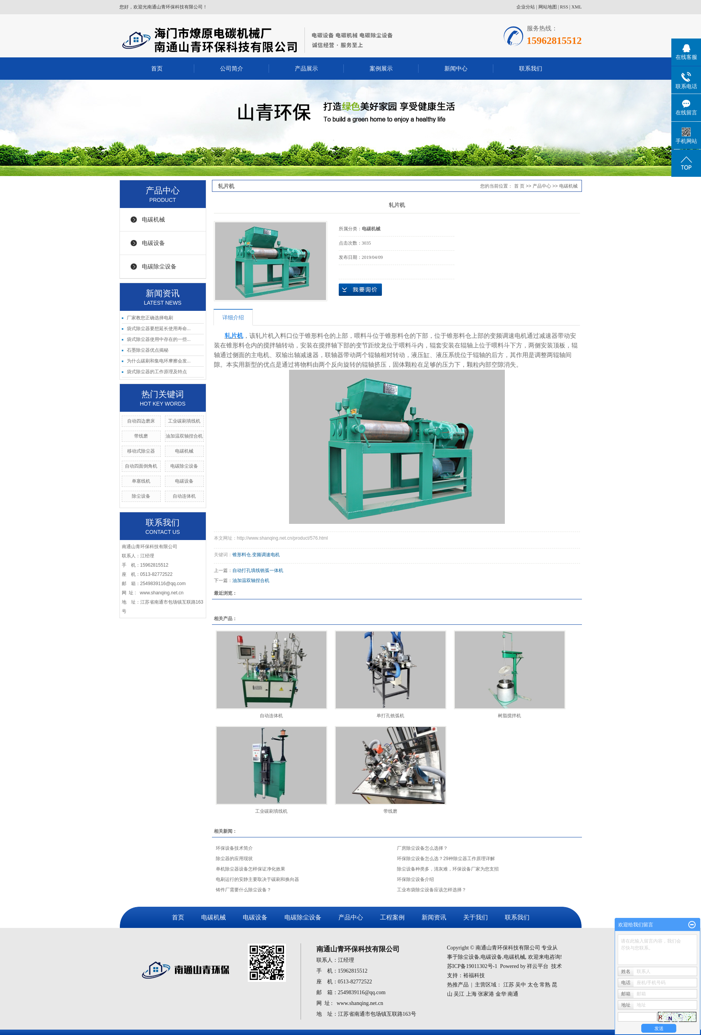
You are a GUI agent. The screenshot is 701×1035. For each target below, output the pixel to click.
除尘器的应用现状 (234, 858)
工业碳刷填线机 (184, 421)
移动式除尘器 (141, 451)
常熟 (545, 985)
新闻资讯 (434, 917)
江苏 (508, 985)
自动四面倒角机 (141, 466)
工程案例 (392, 917)
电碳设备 (153, 243)
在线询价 (360, 289)
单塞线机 (141, 481)
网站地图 (547, 7)
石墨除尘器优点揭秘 (147, 350)
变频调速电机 (266, 554)
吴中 (520, 985)
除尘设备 (141, 496)
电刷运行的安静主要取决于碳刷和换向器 (257, 879)
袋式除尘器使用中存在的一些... (159, 339)
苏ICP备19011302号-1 (472, 966)
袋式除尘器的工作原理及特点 (157, 371)
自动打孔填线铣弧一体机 (257, 570)
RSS (564, 7)
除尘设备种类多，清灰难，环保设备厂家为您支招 (448, 869)
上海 (471, 994)
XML (577, 7)
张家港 (486, 994)
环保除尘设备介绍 (415, 879)
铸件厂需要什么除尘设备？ (243, 889)
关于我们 (475, 917)
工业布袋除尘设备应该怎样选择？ (431, 889)
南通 (513, 994)
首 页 (519, 186)
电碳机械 (153, 219)
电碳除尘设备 (159, 266)
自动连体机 (184, 496)
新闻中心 (455, 68)
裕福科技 (474, 975)
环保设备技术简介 (234, 848)
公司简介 (231, 68)
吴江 (459, 994)
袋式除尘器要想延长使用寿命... (159, 328)
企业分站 (525, 7)
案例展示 (381, 68)
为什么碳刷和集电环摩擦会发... (159, 361)
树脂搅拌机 (509, 715)
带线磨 (141, 436)
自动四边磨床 (141, 421)
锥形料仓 (241, 554)
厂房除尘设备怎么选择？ (422, 848)
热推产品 (458, 985)
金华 (501, 994)
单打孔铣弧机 (390, 715)
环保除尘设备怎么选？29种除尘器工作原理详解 (445, 858)
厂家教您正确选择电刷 (150, 317)
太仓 (533, 985)
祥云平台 (537, 966)
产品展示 (306, 68)
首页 (157, 68)
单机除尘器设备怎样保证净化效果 (250, 869)
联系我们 (530, 68)
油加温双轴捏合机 (184, 436)
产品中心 (542, 186)
